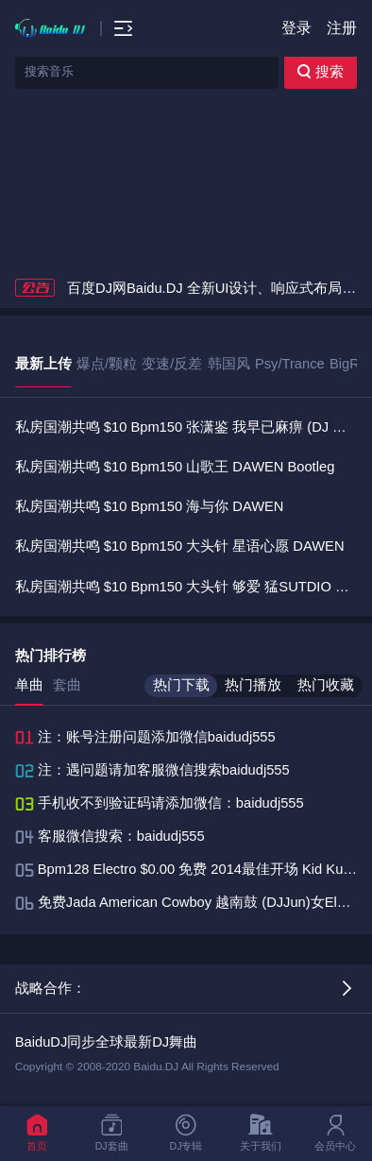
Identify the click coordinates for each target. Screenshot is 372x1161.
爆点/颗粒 (106, 363)
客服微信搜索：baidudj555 (121, 836)
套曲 (67, 684)
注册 (342, 28)
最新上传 (43, 363)
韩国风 (229, 363)
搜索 (320, 71)
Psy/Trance (290, 363)
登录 (296, 28)
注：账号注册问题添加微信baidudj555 (157, 736)
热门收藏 (325, 684)
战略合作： (50, 988)
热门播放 (253, 684)
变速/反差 (172, 363)
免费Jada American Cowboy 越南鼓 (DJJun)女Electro (203, 902)
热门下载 (181, 684)
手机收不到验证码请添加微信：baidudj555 (171, 803)
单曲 (29, 684)
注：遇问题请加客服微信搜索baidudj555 (164, 769)
